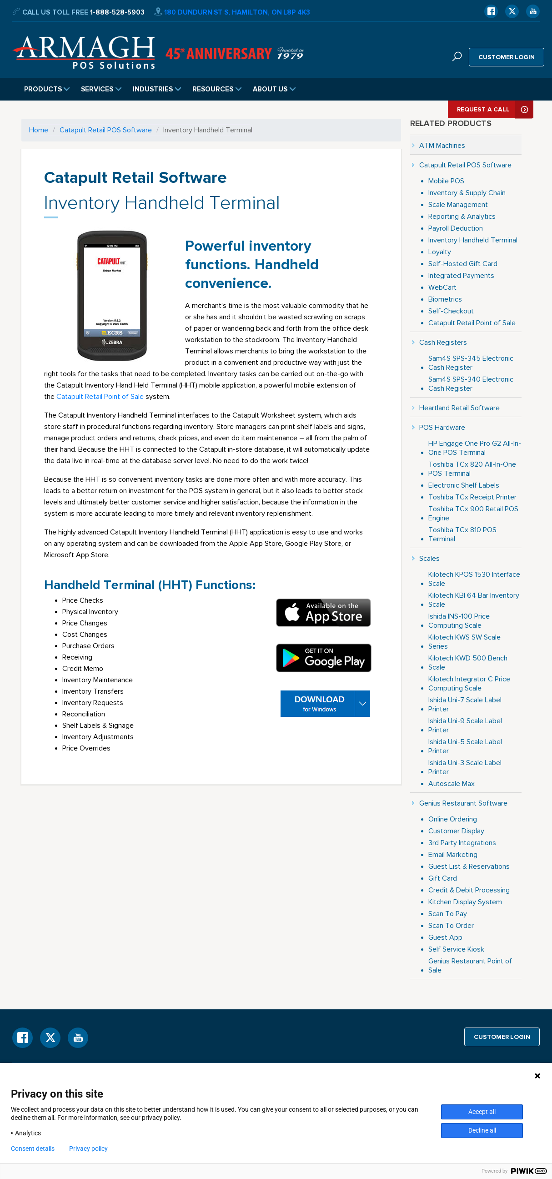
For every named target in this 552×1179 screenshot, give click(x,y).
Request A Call (495, 109)
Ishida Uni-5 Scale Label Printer (465, 746)
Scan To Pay (447, 913)
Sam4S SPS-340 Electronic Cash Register (470, 383)
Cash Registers (443, 342)
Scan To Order (451, 925)
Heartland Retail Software (459, 408)
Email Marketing (452, 854)
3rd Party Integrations (462, 842)
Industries (157, 89)
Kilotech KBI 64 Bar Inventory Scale (473, 599)
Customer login (506, 56)
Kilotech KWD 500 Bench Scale (467, 662)
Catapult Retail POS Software (106, 130)
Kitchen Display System (465, 902)
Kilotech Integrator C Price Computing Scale (469, 683)
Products (47, 89)
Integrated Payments (461, 275)
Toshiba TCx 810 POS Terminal (462, 534)
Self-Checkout (451, 311)
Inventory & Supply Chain (467, 192)
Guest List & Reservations (469, 866)
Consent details (33, 1148)
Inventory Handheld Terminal (472, 240)
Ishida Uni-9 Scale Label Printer (465, 725)
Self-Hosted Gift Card (462, 263)
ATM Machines (442, 145)
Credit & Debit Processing (469, 890)
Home (38, 130)
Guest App (445, 937)
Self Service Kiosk (456, 949)
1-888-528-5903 (117, 12)
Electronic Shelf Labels (463, 485)
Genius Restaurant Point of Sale (470, 965)
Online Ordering (452, 819)
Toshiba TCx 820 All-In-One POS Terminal (472, 468)
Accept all (482, 1111)
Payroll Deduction (455, 228)
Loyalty (439, 252)
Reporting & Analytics (462, 216)
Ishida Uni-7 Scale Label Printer (465, 704)
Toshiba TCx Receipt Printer (472, 497)
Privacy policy (88, 1148)
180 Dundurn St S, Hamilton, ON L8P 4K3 (232, 12)
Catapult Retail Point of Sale (100, 396)
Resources (217, 89)
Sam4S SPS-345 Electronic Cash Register (470, 362)
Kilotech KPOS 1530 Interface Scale (474, 578)
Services (101, 89)
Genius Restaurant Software (463, 803)
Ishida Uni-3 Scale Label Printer (465, 767)
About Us (274, 89)
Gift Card (442, 878)
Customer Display (456, 831)
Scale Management (458, 204)
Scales (429, 558)
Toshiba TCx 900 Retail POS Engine (473, 513)
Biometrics (445, 299)
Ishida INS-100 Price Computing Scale (459, 620)
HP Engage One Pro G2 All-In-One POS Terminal (474, 447)
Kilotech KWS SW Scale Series (464, 641)
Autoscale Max (451, 783)
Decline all (482, 1130)
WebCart (442, 287)
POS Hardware (442, 427)
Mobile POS (446, 181)
